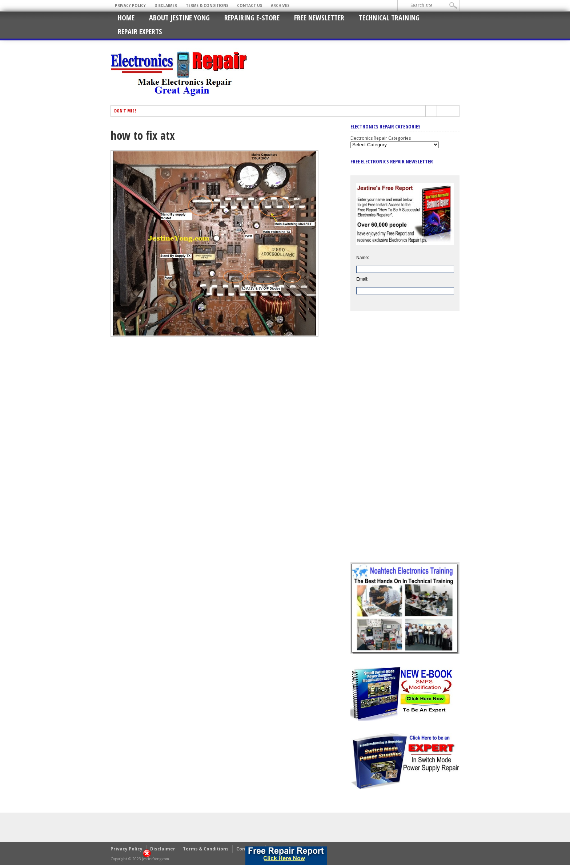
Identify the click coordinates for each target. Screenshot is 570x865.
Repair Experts (140, 31)
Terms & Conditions (207, 5)
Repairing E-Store (252, 18)
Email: (362, 279)
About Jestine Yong (179, 18)
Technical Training (389, 18)
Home (126, 18)
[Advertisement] (404, 442)
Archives (280, 5)
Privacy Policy (130, 5)
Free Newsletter (319, 18)
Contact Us (249, 5)
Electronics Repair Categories (380, 138)
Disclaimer (165, 5)
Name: (362, 257)
